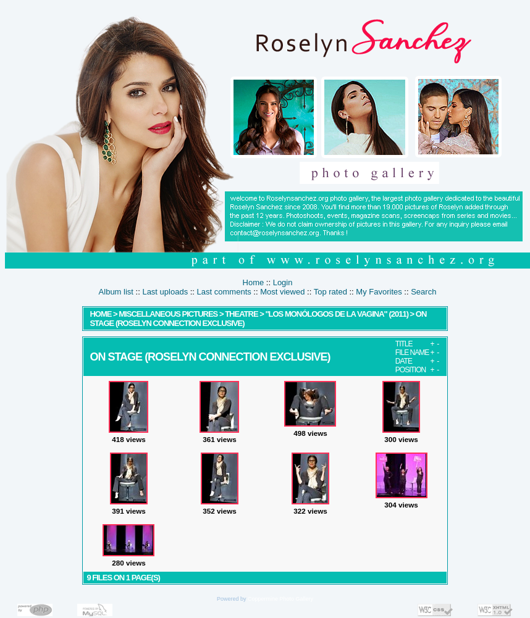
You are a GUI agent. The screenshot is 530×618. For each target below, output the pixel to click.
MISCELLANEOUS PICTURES (168, 314)
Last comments (224, 291)
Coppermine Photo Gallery (280, 599)
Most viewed (282, 291)
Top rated (330, 291)
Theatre (242, 314)
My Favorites (379, 291)
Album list (116, 291)
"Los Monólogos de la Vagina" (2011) (336, 314)
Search (423, 291)
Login (283, 282)
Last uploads (165, 291)
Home (253, 282)
